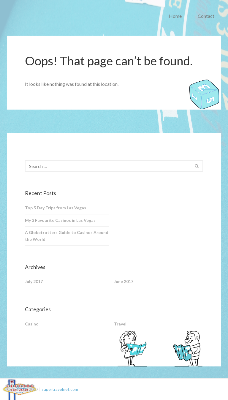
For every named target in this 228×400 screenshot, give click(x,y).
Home (175, 16)
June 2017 (123, 281)
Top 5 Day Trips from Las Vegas (55, 207)
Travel (120, 323)
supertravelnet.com (60, 389)
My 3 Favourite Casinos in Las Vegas (60, 220)
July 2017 (34, 281)
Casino (32, 323)
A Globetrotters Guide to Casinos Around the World (66, 236)
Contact (206, 16)
